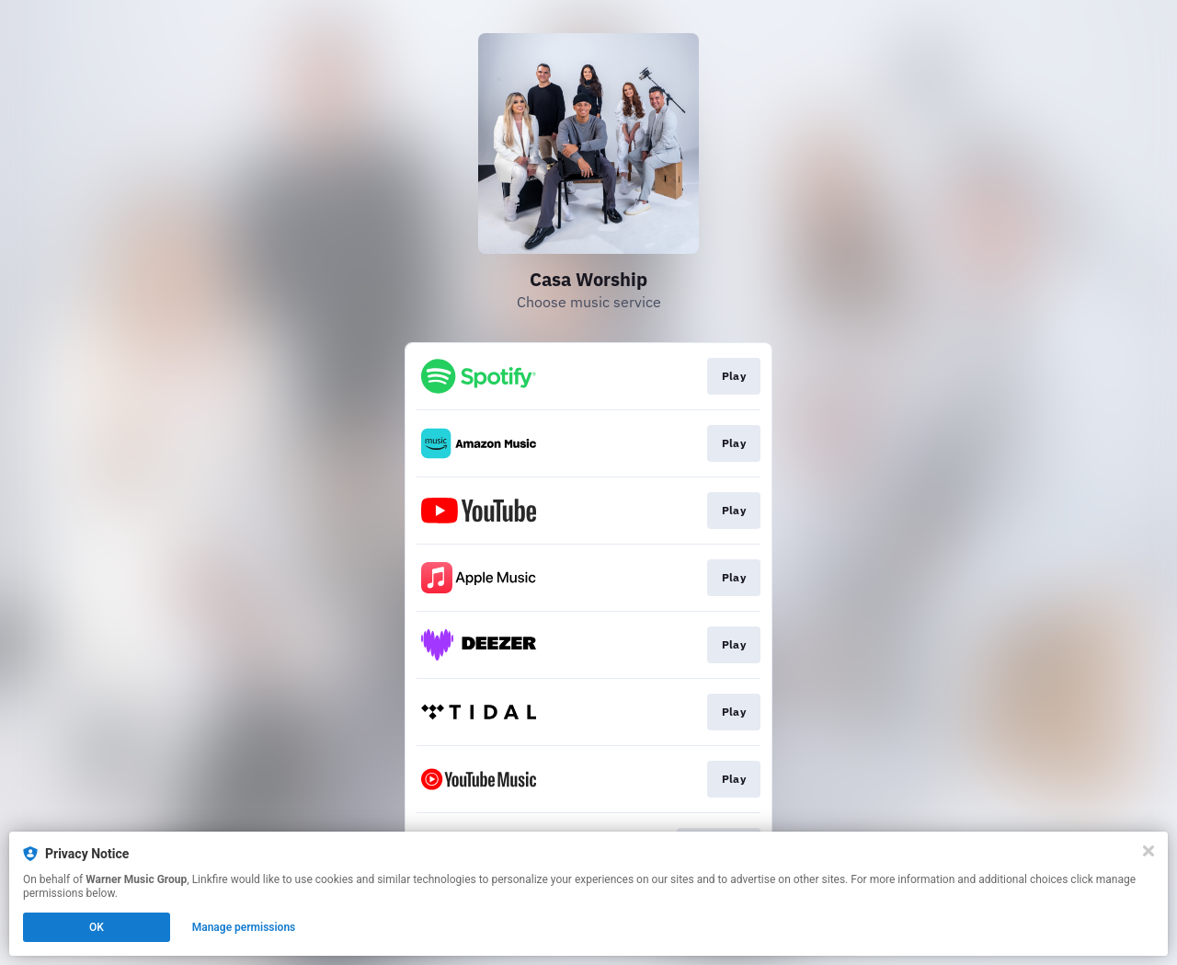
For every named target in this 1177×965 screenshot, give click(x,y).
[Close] (1148, 851)
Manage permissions (244, 927)
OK (96, 927)
